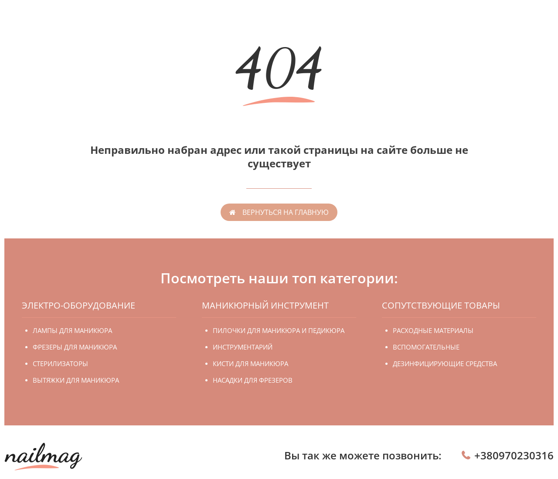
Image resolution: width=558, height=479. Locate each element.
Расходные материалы (433, 330)
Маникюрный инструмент (265, 305)
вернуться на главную (285, 212)
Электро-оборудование (78, 305)
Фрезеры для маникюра (75, 347)
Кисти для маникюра (250, 363)
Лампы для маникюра (72, 330)
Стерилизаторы (60, 363)
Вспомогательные (426, 347)
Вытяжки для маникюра (76, 380)
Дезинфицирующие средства (445, 363)
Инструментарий (242, 347)
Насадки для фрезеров (253, 380)
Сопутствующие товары (441, 305)
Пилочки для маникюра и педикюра (278, 330)
